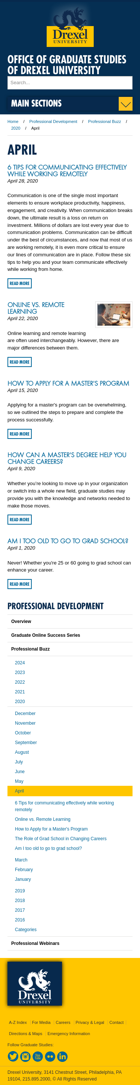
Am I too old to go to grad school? (67, 541)
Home (12, 121)
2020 (15, 128)
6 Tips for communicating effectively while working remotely (67, 170)
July (19, 762)
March (21, 860)
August (22, 752)
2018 (20, 900)
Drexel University (70, 24)
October (23, 733)
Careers (63, 1022)
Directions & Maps (25, 1033)
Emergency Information (68, 1033)
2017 (20, 910)
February (24, 869)
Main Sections (36, 103)
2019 (20, 890)
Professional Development (53, 121)
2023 (20, 672)
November (25, 723)
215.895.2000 (36, 1079)
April (19, 791)
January (23, 879)
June (20, 771)
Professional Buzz (104, 121)
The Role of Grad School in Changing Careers (60, 838)
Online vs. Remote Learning (35, 308)
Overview (21, 621)
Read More (19, 283)
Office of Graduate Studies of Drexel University (67, 65)
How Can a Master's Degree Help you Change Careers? (66, 458)
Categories (26, 929)
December (25, 713)
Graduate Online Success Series (45, 635)
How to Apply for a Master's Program (68, 383)
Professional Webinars (35, 943)
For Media (41, 1022)
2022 (20, 682)
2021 (20, 692)
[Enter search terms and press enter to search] (70, 82)
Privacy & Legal (90, 1022)
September (26, 742)
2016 (20, 920)
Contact (116, 1022)
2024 (20, 662)
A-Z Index (18, 1022)
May (19, 781)
